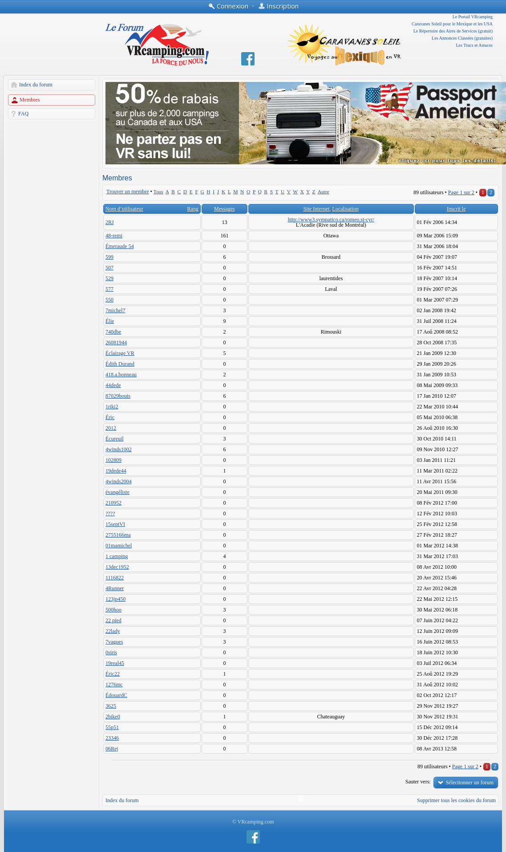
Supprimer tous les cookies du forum (456, 800)
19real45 (114, 663)
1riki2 (111, 407)
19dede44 (115, 471)
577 (109, 289)
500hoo (113, 610)
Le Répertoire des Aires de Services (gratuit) (453, 31)
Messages (224, 209)
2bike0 (112, 716)
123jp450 (115, 599)
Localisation (345, 209)
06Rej (111, 749)
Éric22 (112, 674)
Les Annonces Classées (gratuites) (462, 38)
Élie (109, 321)
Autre (323, 191)
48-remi (113, 235)
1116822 (114, 578)
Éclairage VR (119, 353)
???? (110, 513)
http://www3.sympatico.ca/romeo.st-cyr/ (331, 219)
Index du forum (36, 85)
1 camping (116, 556)
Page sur (461, 192)
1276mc (114, 684)
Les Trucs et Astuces (474, 45)
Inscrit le (456, 209)
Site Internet (317, 209)
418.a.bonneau (121, 374)
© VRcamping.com (253, 822)
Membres (30, 100)
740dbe (113, 332)
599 (109, 257)
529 (109, 278)
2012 (110, 428)
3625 (110, 706)
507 (109, 268)
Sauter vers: (418, 782)
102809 (113, 460)
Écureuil (114, 439)
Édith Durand (119, 364)
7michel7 (115, 310)
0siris (111, 652)
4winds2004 (118, 481)
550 (109, 300)
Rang (192, 209)
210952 (113, 503)
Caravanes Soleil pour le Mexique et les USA (452, 23)
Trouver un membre (127, 191)
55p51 (112, 727)
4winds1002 (118, 449)
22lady (112, 631)
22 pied (113, 620)
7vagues (114, 642)
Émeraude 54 (119, 246)
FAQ (23, 113)
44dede (113, 385)
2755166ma (118, 535)
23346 (112, 738)
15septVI (115, 524)
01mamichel (118, 545)
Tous (158, 191)
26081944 (116, 342)
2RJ (109, 222)
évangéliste (117, 492)
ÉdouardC (116, 695)
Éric (109, 417)
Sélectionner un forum (470, 782)
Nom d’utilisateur (124, 209)
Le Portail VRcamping (473, 16)
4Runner (114, 588)
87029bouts (117, 396)
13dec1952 (117, 567)
